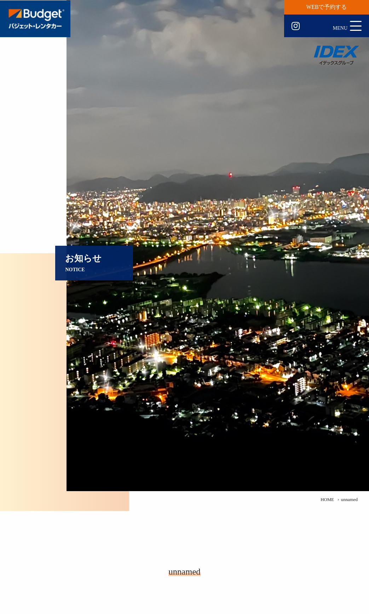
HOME (327, 499)
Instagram (296, 26)
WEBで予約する (326, 7)
